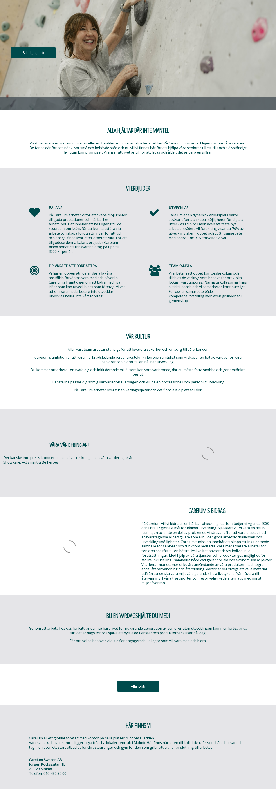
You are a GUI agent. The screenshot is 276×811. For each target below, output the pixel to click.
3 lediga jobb (33, 52)
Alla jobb (138, 686)
